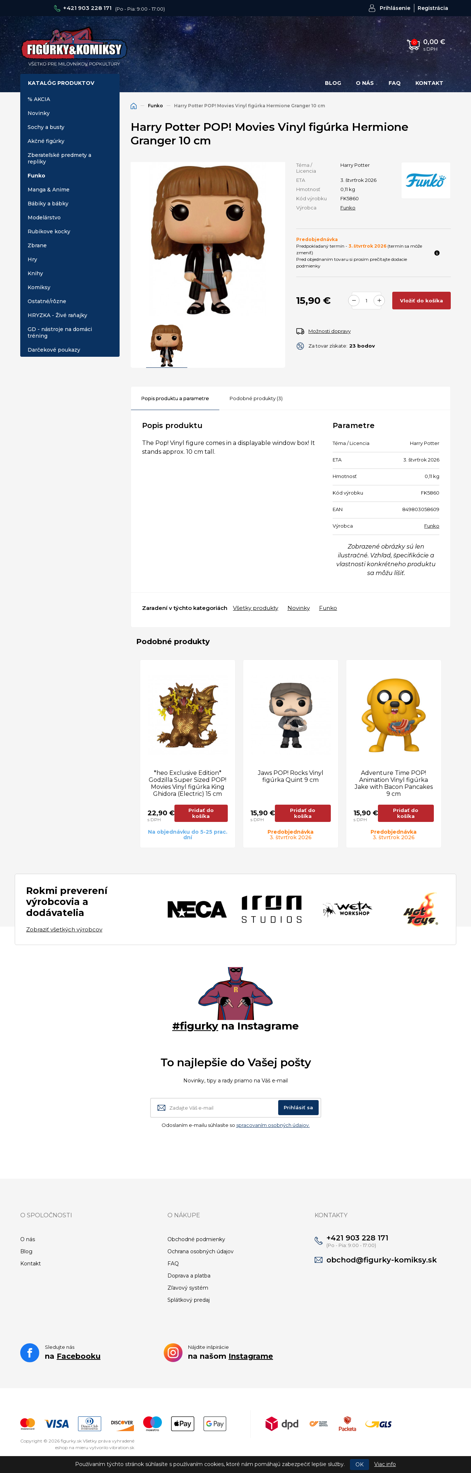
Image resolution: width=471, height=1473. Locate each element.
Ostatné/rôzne (47, 301)
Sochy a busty (46, 127)
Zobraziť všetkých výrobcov (64, 929)
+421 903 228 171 (87, 7)
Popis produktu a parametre (175, 398)
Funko (36, 175)
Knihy (35, 273)
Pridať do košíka (201, 813)
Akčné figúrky (46, 141)
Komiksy (39, 287)
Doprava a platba (188, 1275)
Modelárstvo (44, 217)
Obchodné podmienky (196, 1239)
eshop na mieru (71, 1447)
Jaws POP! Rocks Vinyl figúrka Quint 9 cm (290, 776)
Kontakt (429, 83)
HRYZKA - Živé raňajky (57, 315)
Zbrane (37, 245)
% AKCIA (39, 99)
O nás (365, 83)
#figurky (195, 1026)
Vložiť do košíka (421, 300)
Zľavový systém (187, 1288)
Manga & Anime (49, 189)
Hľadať (332, 45)
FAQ (395, 83)
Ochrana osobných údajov (200, 1251)
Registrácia (433, 8)
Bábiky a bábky (48, 203)
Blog (333, 83)
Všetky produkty (255, 607)
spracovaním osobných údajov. (273, 1125)
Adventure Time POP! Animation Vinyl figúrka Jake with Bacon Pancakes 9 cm (394, 783)
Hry (32, 259)
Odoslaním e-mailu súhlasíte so (236, 1125)
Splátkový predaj (188, 1300)
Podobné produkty (256, 398)
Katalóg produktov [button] (61, 83)
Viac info (385, 1464)
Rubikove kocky (49, 231)
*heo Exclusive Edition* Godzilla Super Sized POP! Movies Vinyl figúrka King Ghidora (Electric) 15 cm (187, 783)
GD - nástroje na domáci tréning (60, 332)
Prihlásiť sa (298, 1107)
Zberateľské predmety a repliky (59, 158)
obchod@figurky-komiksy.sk (381, 1259)
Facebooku (78, 1356)
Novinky (39, 113)
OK (359, 1464)
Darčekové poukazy (54, 349)
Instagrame (251, 1356)
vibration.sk (121, 1447)
